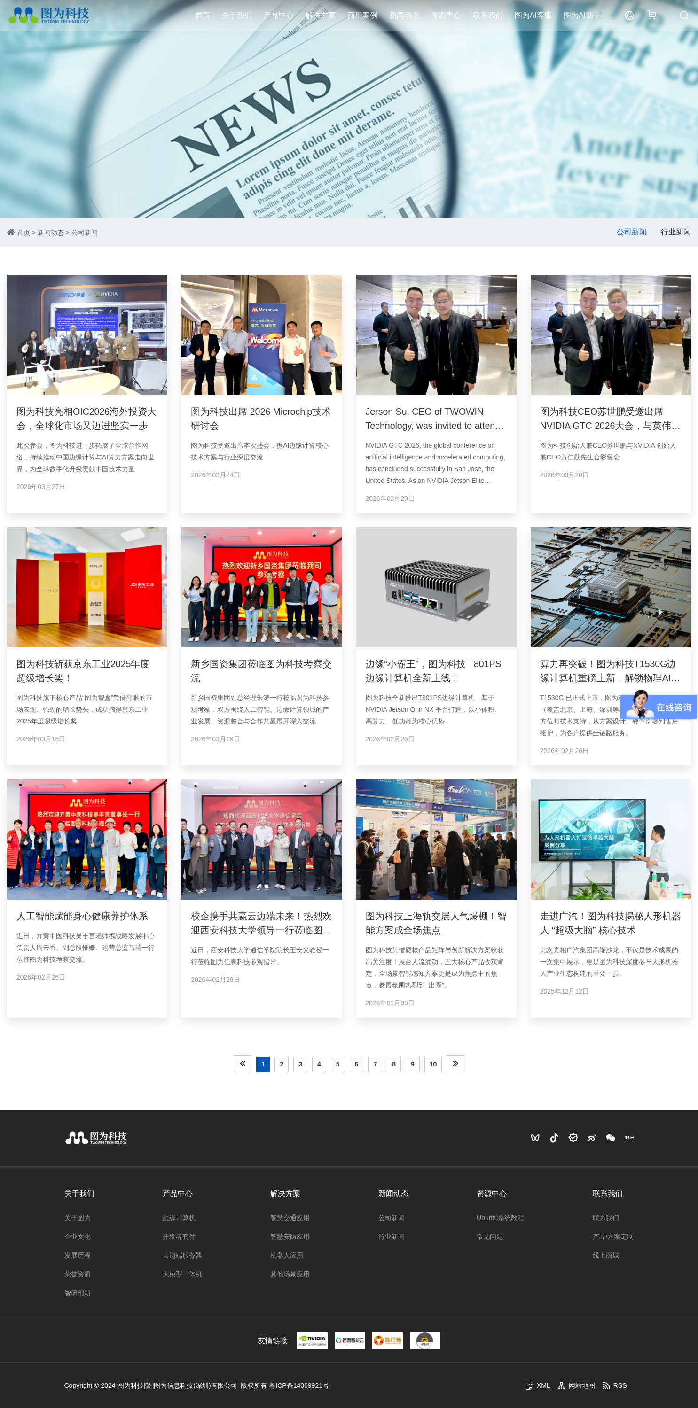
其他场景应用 (290, 1274)
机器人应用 (286, 1255)
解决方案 (321, 16)
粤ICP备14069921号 (299, 1385)
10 (433, 1064)
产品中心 (279, 16)
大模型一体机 (182, 1274)
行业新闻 (676, 232)
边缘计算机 (179, 1217)
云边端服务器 (182, 1255)
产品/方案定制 (613, 1236)
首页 (202, 16)
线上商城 (606, 1255)
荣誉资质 (77, 1274)
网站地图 (576, 1385)
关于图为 (77, 1217)
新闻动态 (404, 16)
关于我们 (237, 16)
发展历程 (77, 1255)
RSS (614, 1385)
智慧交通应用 (290, 1217)
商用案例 (362, 16)
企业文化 (77, 1236)
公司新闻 (84, 232)
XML (537, 1385)
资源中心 (446, 16)
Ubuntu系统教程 (500, 1217)
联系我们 (488, 16)
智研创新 (77, 1293)
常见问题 (490, 1236)
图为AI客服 (533, 16)
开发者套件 (179, 1236)
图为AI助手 (582, 16)
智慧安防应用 (290, 1236)
